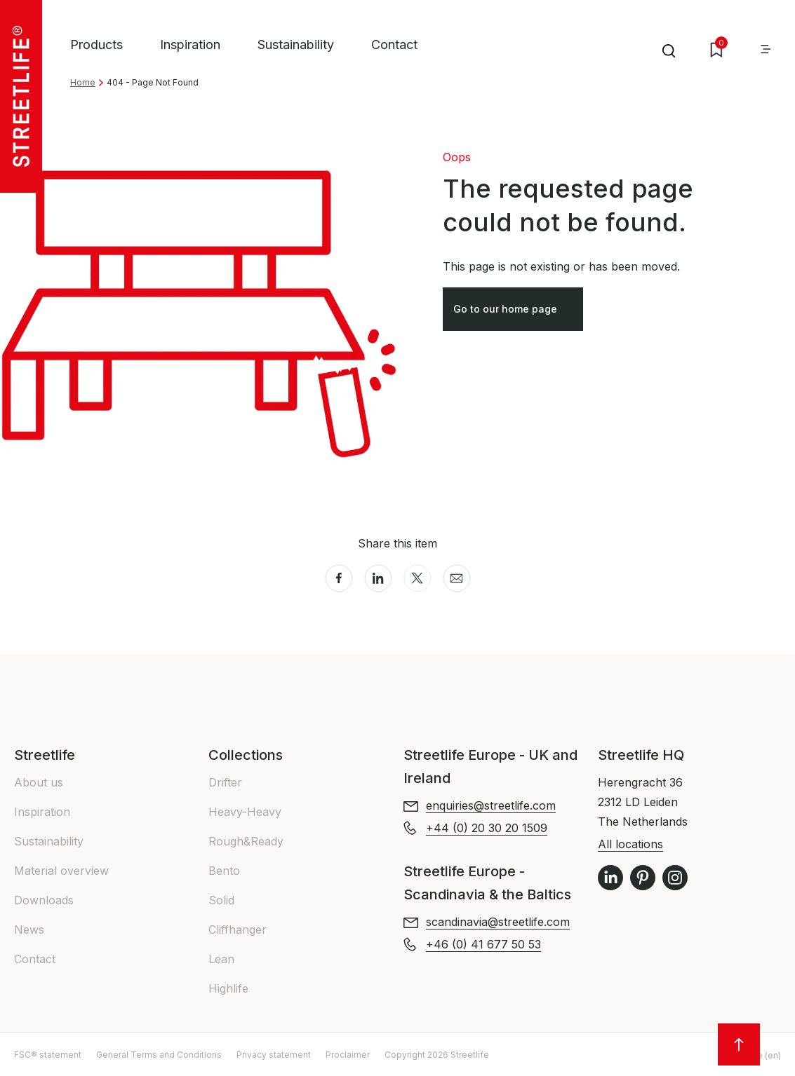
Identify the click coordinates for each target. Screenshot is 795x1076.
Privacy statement (273, 1054)
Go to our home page (513, 313)
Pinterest (642, 877)
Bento (224, 871)
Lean (221, 959)
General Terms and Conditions (159, 1054)
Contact (394, 44)
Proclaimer (348, 1054)
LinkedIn (610, 877)
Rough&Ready (245, 841)
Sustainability (296, 44)
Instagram (675, 877)
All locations (630, 844)
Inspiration (190, 44)
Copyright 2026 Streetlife (437, 1054)
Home (82, 82)
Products (96, 44)
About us (38, 782)
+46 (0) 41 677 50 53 (483, 944)
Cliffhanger (237, 929)
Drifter (225, 782)
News (29, 929)
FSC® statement (47, 1054)
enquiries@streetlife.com (491, 805)
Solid (221, 900)
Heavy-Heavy (244, 812)
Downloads (44, 900)
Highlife (228, 988)
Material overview (61, 871)
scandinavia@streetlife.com (498, 922)
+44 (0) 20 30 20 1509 (486, 828)
